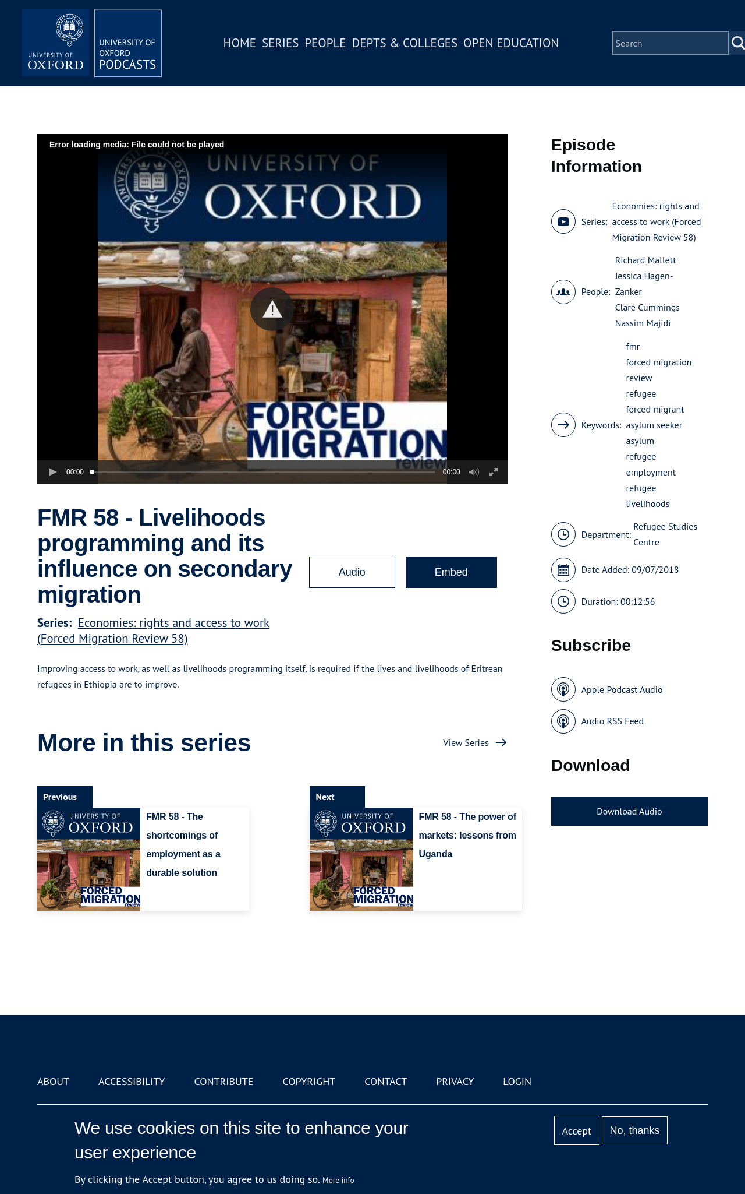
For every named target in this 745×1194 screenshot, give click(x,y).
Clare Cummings (647, 307)
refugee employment (651, 464)
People (325, 43)
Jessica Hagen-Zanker (644, 283)
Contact (385, 1081)
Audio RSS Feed (612, 721)
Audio (352, 572)
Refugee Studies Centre (665, 534)
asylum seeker (654, 425)
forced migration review (659, 369)
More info (338, 1180)
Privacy (455, 1081)
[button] (272, 309)
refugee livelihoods (648, 495)
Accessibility (131, 1081)
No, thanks (634, 1130)
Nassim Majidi (643, 323)
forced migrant (655, 409)
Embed (451, 572)
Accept (576, 1130)
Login (517, 1081)
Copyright (308, 1081)
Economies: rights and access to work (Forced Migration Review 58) (153, 630)
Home (240, 43)
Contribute (223, 1081)
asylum (640, 440)
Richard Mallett (645, 260)
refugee (641, 393)
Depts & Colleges (405, 43)
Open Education (511, 43)
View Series (466, 742)
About (53, 1081)
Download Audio (629, 811)
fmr (633, 346)
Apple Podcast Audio (622, 689)
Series (280, 43)
